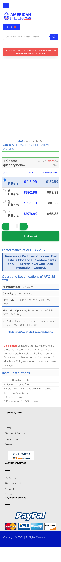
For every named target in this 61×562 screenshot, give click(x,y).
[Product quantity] (14, 226)
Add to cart (30, 236)
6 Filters (13, 192)
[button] (6, 5)
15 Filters (13, 213)
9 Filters (13, 203)
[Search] (54, 37)
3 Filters (13, 181)
